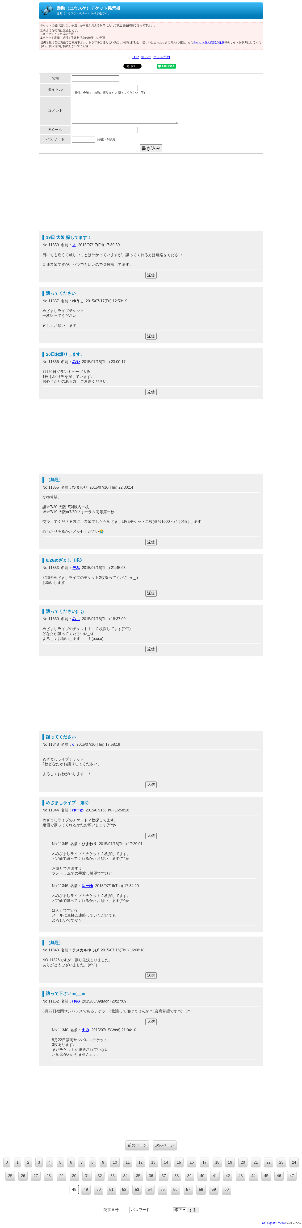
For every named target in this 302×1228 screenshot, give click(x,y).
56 (175, 1189)
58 (201, 1189)
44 (253, 1176)
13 (153, 1162)
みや (76, 362)
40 (202, 1176)
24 (294, 1162)
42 (228, 1176)
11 (128, 1162)
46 (279, 1176)
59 (214, 1189)
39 (189, 1176)
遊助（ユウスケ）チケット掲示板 (88, 8)
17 (204, 1162)
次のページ (164, 1145)
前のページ (137, 1145)
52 (124, 1189)
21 (256, 1162)
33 (112, 1176)
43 (241, 1176)
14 (166, 1162)
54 (150, 1189)
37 (164, 1176)
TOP (135, 57)
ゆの (76, 1001)
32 (100, 1176)
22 (268, 1162)
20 (243, 1162)
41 (215, 1176)
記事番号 (117, 1210)
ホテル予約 (161, 57)
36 (151, 1176)
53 (137, 1189)
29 (61, 1176)
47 (292, 1176)
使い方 (146, 57)
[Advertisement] (151, 194)
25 (10, 1176)
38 (177, 1176)
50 (98, 1189)
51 (111, 1189)
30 (74, 1176)
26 (23, 1176)
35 (138, 1176)
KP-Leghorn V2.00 (273, 1222)
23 (281, 1162)
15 (179, 1162)
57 (188, 1189)
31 (87, 1176)
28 (48, 1176)
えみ (85, 1030)
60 (227, 1189)
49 (86, 1189)
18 (217, 1162)
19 (230, 1162)
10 (115, 1162)
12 (140, 1162)
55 (162, 1189)
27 (36, 1176)
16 (192, 1162)
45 (266, 1176)
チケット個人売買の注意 (208, 42)
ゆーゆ (78, 810)
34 (125, 1176)
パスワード (151, 1210)
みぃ (76, 619)
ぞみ (76, 568)
